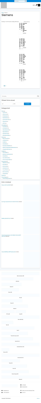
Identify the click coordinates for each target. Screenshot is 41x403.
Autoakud (4, 112)
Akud (2, 111)
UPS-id (4, 123)
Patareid (3, 175)
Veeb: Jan (38, 398)
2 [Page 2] (4, 86)
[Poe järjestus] (31, 22)
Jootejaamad (5, 140)
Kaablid (4, 142)
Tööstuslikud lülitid (6, 135)
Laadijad (3, 151)
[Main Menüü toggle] (39, 5)
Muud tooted (4, 161)
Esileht (3, 13)
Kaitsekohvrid (5, 168)
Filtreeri (27, 104)
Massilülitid (5, 156)
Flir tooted (4, 164)
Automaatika (4, 125)
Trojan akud (5, 121)
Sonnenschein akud (6, 120)
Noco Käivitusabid (6, 158)
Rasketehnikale (5, 118)
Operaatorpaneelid (6, 130)
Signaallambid (5, 132)
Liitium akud (5, 114)
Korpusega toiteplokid (6, 146)
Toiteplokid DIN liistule (7, 149)
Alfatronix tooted (6, 163)
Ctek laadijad (5, 152)
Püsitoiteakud (5, 116)
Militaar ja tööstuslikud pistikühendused (9, 147)
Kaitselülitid (5, 144)
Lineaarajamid (5, 128)
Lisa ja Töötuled (5, 170)
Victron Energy (4, 177)
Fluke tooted (5, 166)
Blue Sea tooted (5, 138)
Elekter (3, 137)
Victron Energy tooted (6, 178)
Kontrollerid (5, 126)
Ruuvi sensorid (5, 172)
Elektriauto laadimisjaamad (7, 154)
